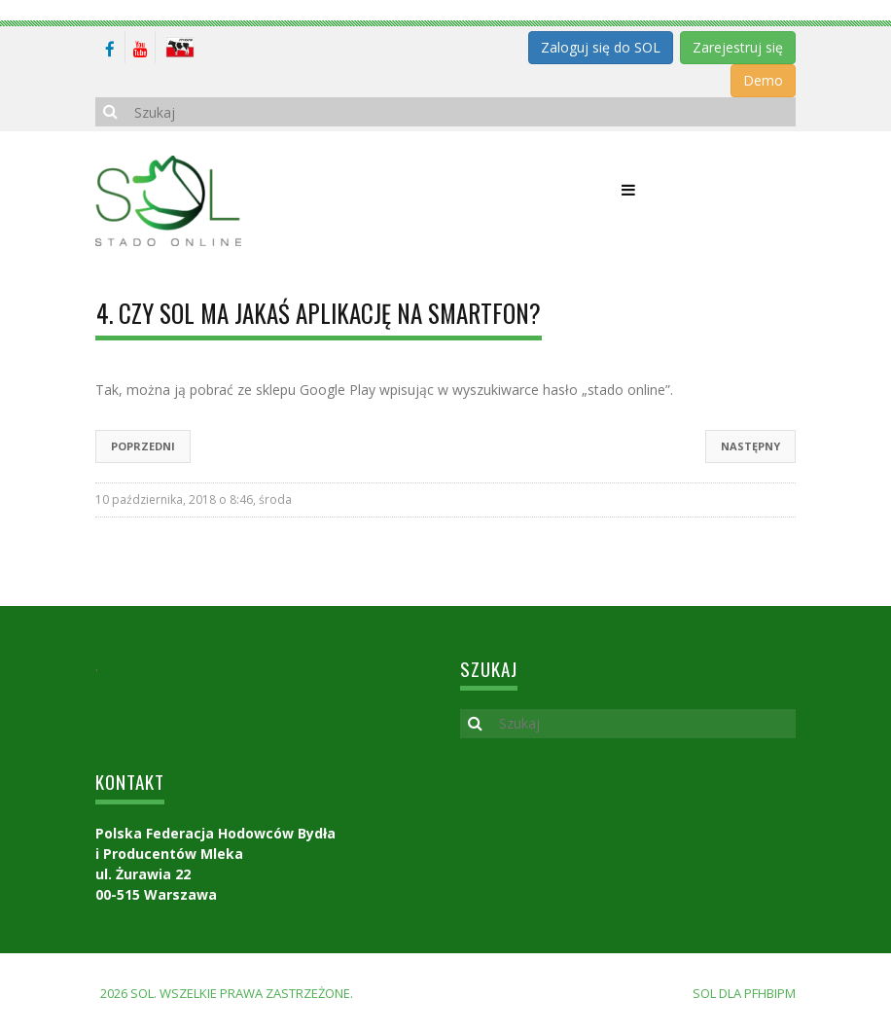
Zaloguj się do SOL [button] (600, 47)
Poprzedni (143, 446)
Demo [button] (763, 80)
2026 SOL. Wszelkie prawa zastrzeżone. (226, 993)
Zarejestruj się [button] (738, 47)
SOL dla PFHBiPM (744, 993)
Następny (750, 446)
